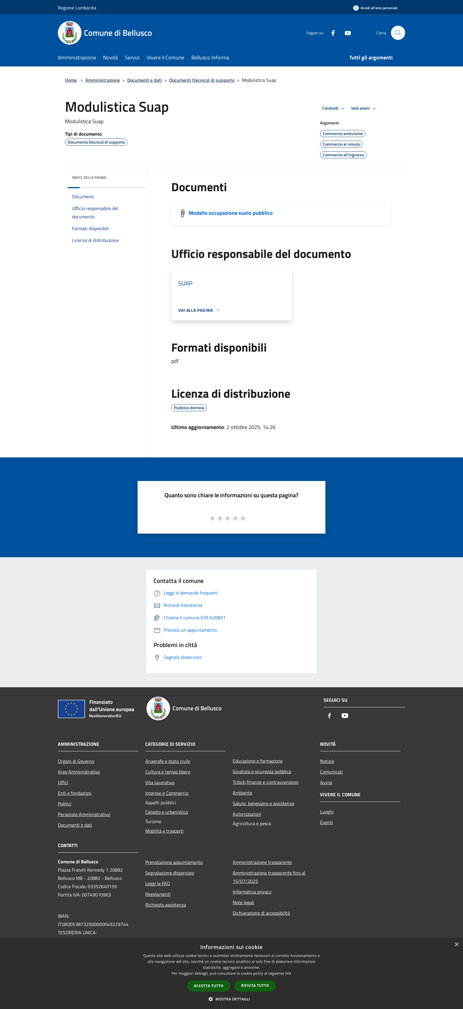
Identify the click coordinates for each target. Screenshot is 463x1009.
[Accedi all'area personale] (375, 8)
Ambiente (242, 792)
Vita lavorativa (160, 782)
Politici (64, 803)
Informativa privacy (252, 891)
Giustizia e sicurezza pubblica (262, 771)
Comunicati (331, 771)
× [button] (456, 945)
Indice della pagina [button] (89, 177)
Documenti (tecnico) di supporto (201, 80)
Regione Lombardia (77, 7)
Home (71, 80)
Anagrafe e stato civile (167, 761)
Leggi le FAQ (157, 883)
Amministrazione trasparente (262, 862)
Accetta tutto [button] (209, 985)
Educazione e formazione (258, 760)
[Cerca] (398, 33)
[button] (231, 999)
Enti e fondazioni (75, 793)
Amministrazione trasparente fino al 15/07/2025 (269, 877)
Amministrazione (102, 80)
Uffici (63, 782)
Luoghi (327, 811)
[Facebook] (331, 33)
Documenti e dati (144, 80)
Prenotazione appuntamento (174, 862)
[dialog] (231, 973)
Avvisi (326, 782)
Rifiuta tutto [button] (255, 985)
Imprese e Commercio (166, 793)
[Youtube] (345, 33)
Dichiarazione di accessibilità (261, 913)
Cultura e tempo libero (167, 771)
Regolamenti (158, 894)
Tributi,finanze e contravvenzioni (266, 782)
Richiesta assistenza (165, 904)
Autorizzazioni (247, 814)
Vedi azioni (364, 108)
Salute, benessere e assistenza (263, 803)
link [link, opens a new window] (288, 973)
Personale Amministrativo (84, 814)
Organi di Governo (76, 761)
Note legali (243, 902)
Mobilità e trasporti (164, 830)
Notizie (327, 761)
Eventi (326, 822)
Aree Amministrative (79, 771)
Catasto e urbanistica (166, 811)
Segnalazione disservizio (169, 872)
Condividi (334, 108)
